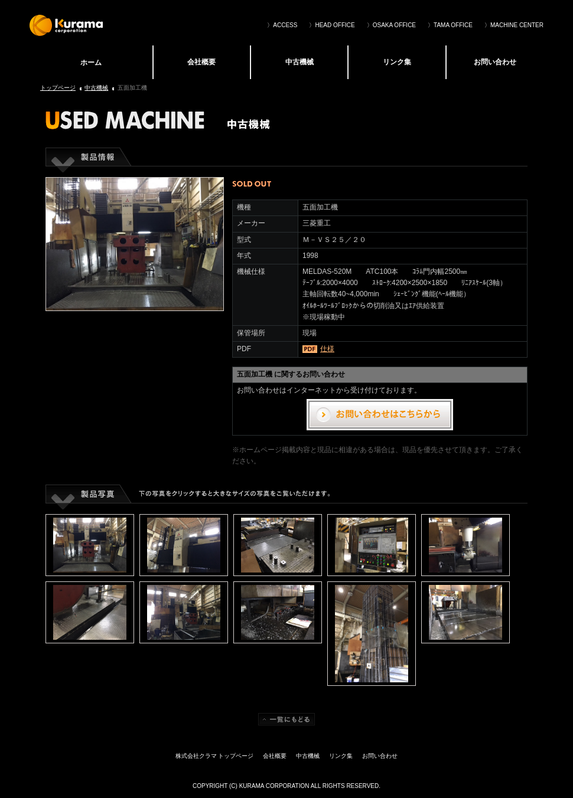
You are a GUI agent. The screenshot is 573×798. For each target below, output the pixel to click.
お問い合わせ (495, 62)
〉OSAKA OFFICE (391, 25)
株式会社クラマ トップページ (91, 62)
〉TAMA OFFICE (450, 25)
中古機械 (299, 62)
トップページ (58, 87)
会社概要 (201, 62)
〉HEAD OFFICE (331, 25)
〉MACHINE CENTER (513, 25)
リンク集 (397, 62)
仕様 (327, 349)
